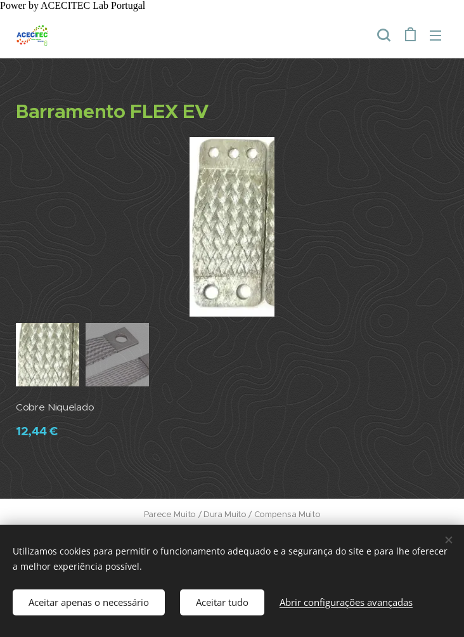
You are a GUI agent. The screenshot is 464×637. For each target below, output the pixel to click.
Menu (435, 35)
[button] (383, 35)
